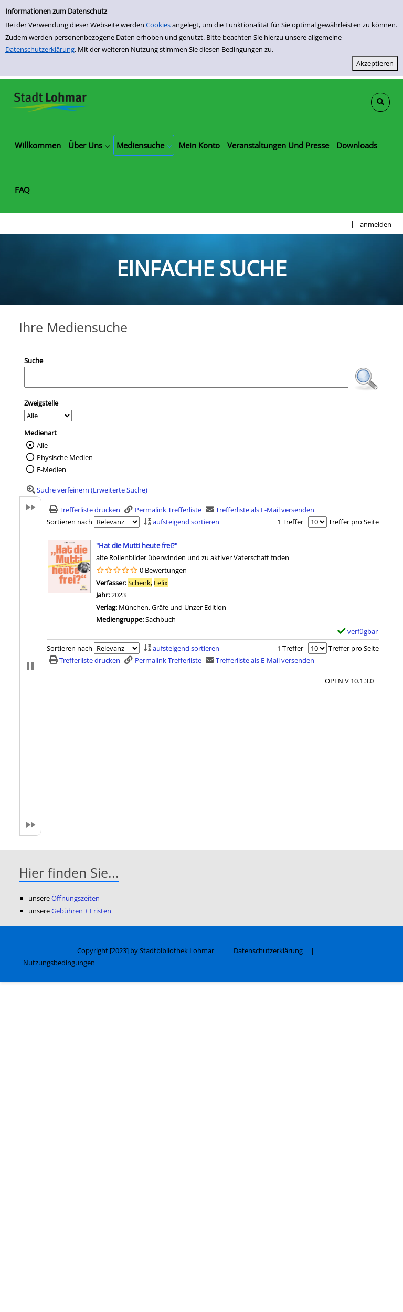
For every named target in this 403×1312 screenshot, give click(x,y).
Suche (33, 360)
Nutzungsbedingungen (59, 962)
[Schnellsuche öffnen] (380, 102)
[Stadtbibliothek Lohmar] (49, 101)
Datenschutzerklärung (40, 49)
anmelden (375, 224)
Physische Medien (65, 457)
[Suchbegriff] (186, 377)
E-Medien (51, 469)
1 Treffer (290, 522)
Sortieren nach (69, 522)
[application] (88, 145)
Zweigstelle (41, 403)
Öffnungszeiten (75, 898)
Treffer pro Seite (353, 522)
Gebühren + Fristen (81, 910)
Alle (42, 445)
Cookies (158, 24)
